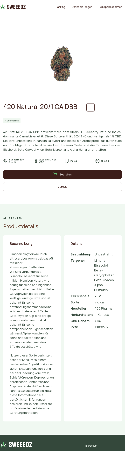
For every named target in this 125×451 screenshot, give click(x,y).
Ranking (60, 7)
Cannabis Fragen (82, 7)
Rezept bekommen (110, 7)
